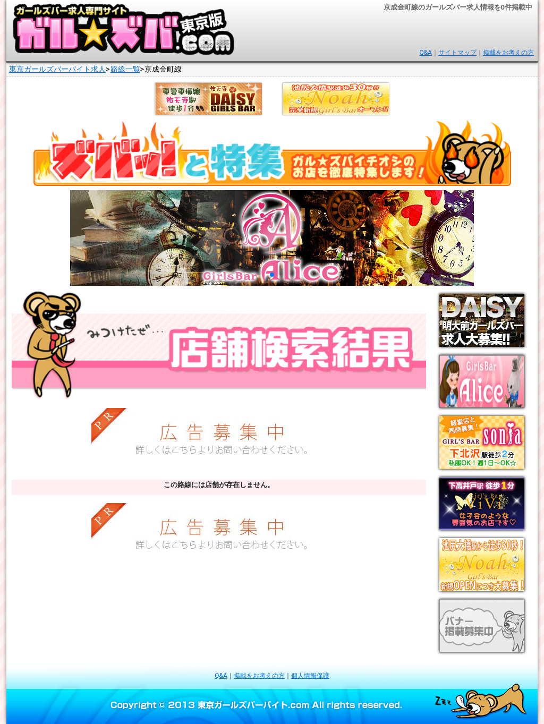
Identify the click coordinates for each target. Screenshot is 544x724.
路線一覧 (125, 69)
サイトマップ (457, 52)
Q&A (425, 52)
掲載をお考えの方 (508, 52)
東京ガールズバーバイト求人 (57, 69)
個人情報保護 (310, 675)
